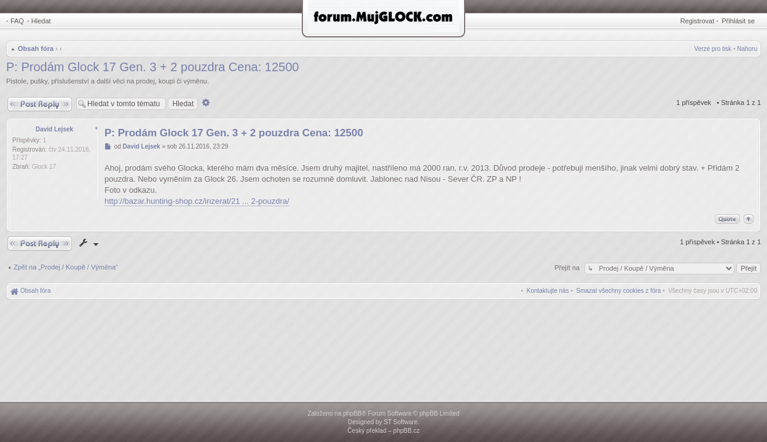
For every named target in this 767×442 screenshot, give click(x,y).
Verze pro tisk (713, 48)
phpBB (352, 413)
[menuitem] (618, 290)
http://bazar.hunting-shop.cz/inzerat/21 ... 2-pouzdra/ (196, 201)
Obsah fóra (35, 48)
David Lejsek (54, 129)
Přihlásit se (738, 21)
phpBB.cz (406, 430)
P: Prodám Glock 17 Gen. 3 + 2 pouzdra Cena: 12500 (152, 67)
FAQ (17, 21)
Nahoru (747, 48)
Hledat (41, 21)
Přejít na (567, 267)
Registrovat (697, 21)
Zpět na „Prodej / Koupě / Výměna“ (66, 267)
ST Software (400, 422)
